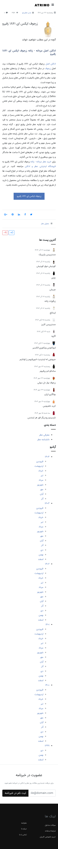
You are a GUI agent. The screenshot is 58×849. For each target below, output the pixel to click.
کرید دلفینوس (49, 406)
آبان (41, 494)
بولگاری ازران (50, 394)
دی (42, 550)
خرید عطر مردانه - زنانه (40, 162)
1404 (47, 457)
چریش (52, 289)
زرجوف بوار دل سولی (46, 383)
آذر (42, 499)
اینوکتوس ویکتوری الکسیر (44, 348)
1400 (47, 685)
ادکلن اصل (51, 64)
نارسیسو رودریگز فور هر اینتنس (42, 418)
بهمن (41, 555)
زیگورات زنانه (50, 301)
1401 (47, 624)
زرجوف (48, 68)
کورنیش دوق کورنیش (46, 266)
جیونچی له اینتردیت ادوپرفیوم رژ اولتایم (38, 359)
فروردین (39, 461)
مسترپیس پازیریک (47, 254)
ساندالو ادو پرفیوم (48, 371)
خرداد (40, 471)
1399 (47, 746)
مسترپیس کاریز (48, 324)
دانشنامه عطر (43, 439)
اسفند (40, 559)
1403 (47, 503)
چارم (54, 278)
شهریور (40, 485)
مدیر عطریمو (26, 12)
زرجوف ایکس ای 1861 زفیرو (20, 23)
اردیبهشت (38, 466)
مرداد (41, 480)
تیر (42, 475)
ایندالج (53, 313)
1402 (47, 564)
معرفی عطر (44, 435)
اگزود (53, 336)
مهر (41, 489)
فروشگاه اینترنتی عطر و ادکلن (40, 166)
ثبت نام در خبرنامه (15, 793)
